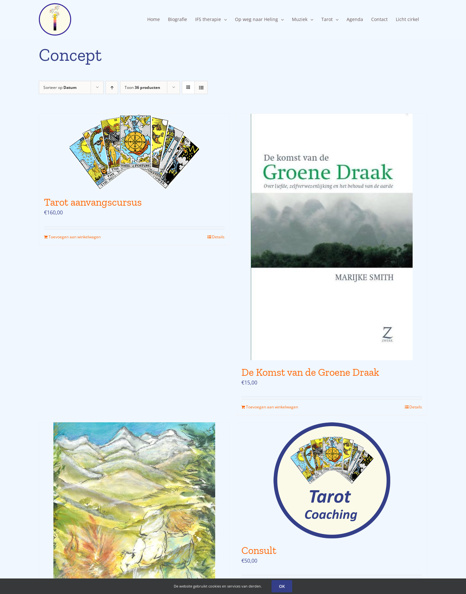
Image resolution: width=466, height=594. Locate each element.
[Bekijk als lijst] (201, 87)
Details (218, 237)
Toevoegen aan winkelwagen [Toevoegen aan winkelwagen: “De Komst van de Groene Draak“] (272, 407)
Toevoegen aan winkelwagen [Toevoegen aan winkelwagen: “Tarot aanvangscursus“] (75, 237)
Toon (142, 87)
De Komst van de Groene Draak (310, 372)
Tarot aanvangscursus (93, 202)
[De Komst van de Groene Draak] (332, 237)
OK (282, 586)
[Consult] (332, 480)
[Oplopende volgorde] (111, 87)
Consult (258, 550)
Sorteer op (60, 87)
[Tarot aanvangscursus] (134, 152)
